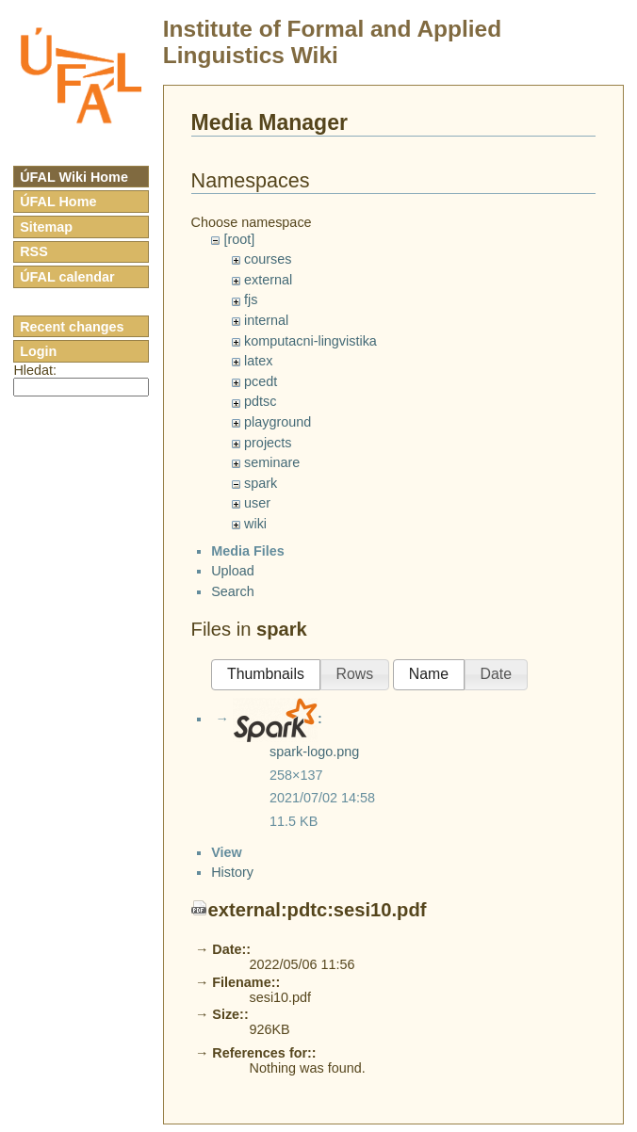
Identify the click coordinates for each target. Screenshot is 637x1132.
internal (266, 320)
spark (260, 483)
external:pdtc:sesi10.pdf (317, 1108)
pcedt (260, 381)
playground (277, 421)
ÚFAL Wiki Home (74, 177)
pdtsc (260, 401)
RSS (34, 251)
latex (258, 360)
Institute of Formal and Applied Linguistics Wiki (332, 42)
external (268, 279)
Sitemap (46, 226)
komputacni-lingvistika (310, 340)
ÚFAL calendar (67, 276)
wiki (255, 523)
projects (267, 442)
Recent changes (71, 326)
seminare (272, 462)
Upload (232, 587)
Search (232, 607)
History (232, 1070)
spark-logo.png (314, 768)
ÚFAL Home (58, 201)
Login (38, 351)
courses (267, 259)
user (257, 502)
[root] (238, 239)
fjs (250, 299)
